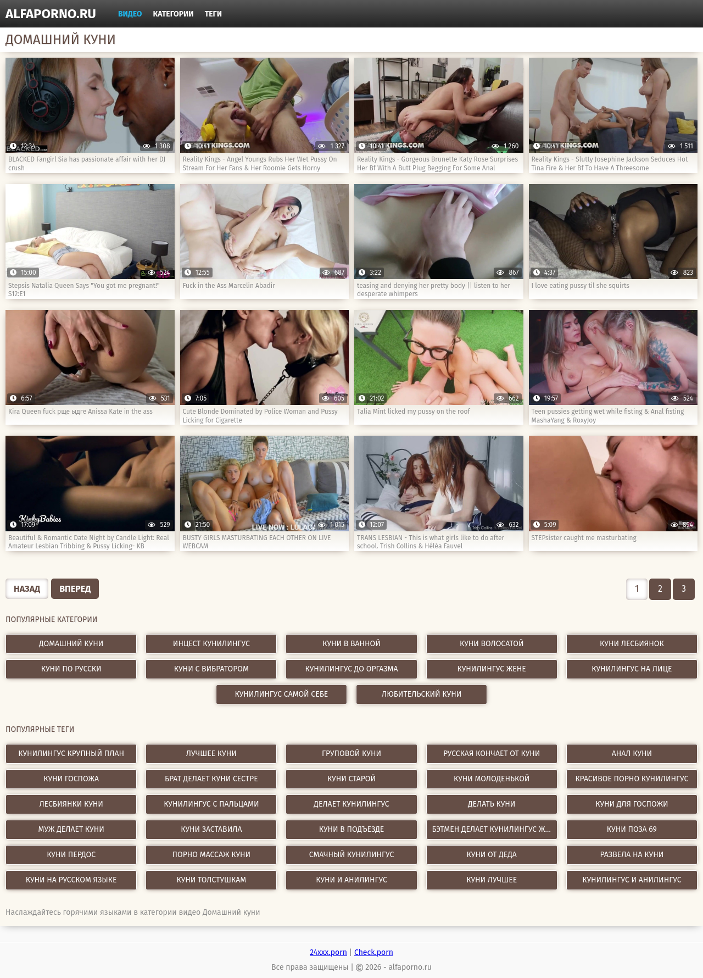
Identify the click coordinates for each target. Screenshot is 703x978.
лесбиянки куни (71, 804)
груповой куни (351, 753)
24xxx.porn (328, 952)
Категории (173, 14)
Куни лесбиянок (632, 643)
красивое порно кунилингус (631, 778)
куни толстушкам (212, 880)
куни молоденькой (491, 778)
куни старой (351, 778)
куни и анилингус (351, 880)
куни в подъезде (351, 829)
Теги (213, 14)
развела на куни (632, 854)
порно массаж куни (211, 854)
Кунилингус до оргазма (351, 669)
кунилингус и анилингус (631, 880)
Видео (130, 14)
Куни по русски (71, 669)
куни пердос (71, 854)
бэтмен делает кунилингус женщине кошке (494, 829)
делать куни (491, 804)
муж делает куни (71, 829)
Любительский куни (421, 694)
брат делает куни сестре (211, 778)
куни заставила (211, 829)
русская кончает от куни (491, 753)
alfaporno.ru (50, 13)
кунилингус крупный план (71, 753)
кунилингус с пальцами (211, 804)
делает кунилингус (351, 804)
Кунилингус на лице (632, 669)
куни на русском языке (71, 880)
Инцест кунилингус (211, 643)
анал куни (632, 753)
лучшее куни (211, 753)
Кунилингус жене (491, 669)
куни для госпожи (631, 804)
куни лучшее (491, 880)
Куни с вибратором (211, 669)
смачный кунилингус (351, 854)
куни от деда (491, 854)
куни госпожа (71, 778)
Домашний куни (71, 643)
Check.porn (373, 952)
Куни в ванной (351, 643)
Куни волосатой (492, 643)
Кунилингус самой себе (281, 694)
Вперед (75, 589)
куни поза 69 (632, 829)
